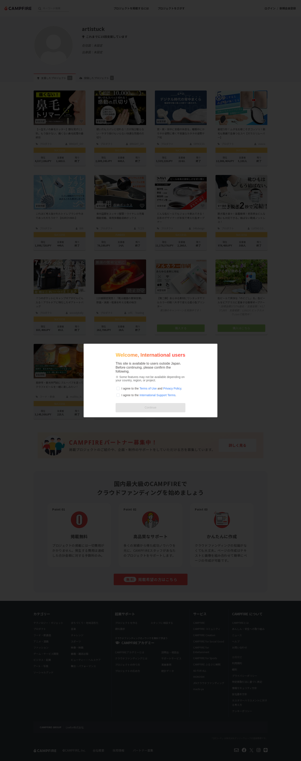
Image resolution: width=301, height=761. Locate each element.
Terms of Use (148, 388)
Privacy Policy (172, 388)
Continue (150, 407)
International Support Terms (157, 395)
